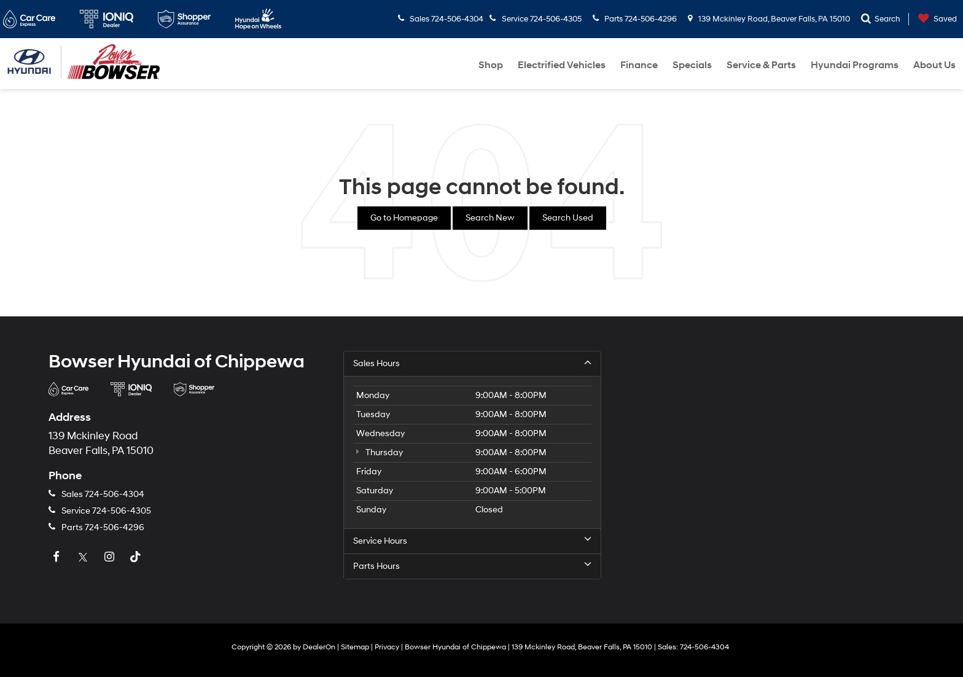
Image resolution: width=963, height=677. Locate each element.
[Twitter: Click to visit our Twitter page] (84, 557)
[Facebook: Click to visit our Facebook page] (57, 557)
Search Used (567, 218)
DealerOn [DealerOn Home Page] (319, 647)
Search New (490, 218)
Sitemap (355, 647)
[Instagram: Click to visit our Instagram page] (110, 557)
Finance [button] (639, 65)
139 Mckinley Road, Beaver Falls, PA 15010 (769, 19)
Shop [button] (490, 65)
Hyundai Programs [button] (855, 65)
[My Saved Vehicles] (934, 19)
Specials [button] (692, 65)
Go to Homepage (404, 218)
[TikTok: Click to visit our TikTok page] (137, 557)
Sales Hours (472, 363)
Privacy (387, 647)
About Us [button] (934, 65)
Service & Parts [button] (761, 65)
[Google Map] (776, 468)
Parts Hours (472, 565)
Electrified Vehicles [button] (562, 65)
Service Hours (472, 540)
